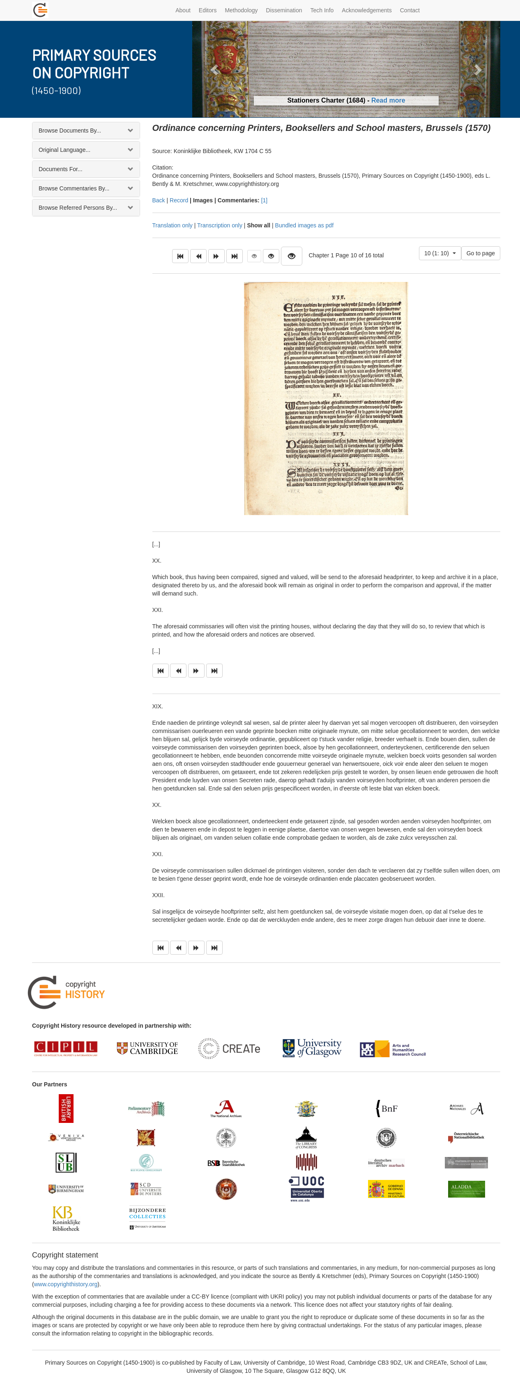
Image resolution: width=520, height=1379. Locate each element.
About (183, 10)
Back (158, 200)
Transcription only (219, 225)
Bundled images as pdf (304, 225)
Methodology (241, 10)
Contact (410, 10)
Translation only (172, 225)
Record (179, 200)
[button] (215, 69)
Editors (208, 10)
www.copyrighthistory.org (66, 1284)
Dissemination (284, 10)
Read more (388, 100)
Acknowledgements (366, 10)
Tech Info (322, 10)
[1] (264, 200)
